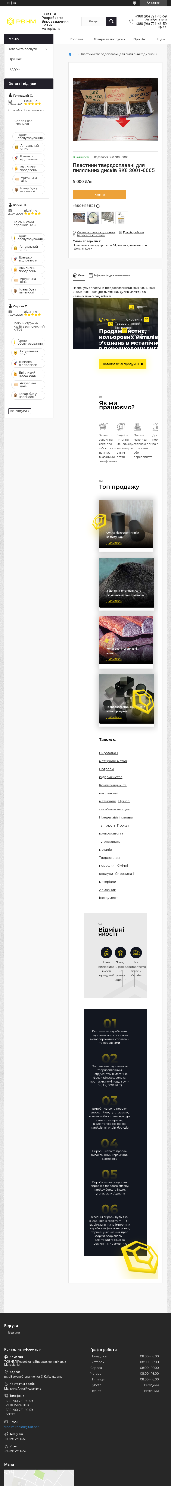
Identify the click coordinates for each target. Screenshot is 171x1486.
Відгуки (15, 69)
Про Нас (140, 39)
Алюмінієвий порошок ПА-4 (24, 223)
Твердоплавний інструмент (86, 363)
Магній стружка (25, 323)
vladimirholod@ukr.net (21, 1394)
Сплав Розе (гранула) (23, 122)
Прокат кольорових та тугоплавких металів (114, 822)
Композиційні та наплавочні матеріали (111, 785)
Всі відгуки (18, 411)
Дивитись (114, 547)
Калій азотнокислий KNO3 (29, 328)
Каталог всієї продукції (118, 363)
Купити (100, 194)
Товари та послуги (108, 39)
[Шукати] (111, 21)
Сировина (128, 350)
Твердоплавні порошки (115, 381)
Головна (76, 39)
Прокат (110, 317)
